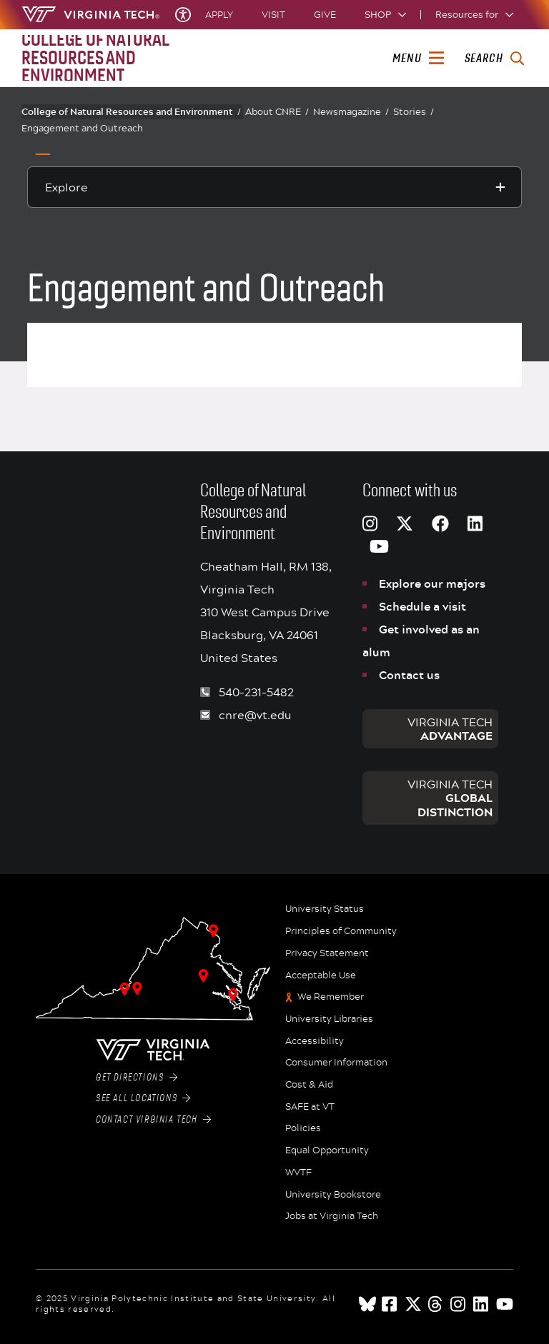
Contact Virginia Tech (153, 1119)
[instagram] (459, 1304)
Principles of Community (341, 931)
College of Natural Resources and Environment (131, 111)
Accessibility (314, 1041)
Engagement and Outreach (82, 128)
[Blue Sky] (367, 1304)
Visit (273, 14)
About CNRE (277, 112)
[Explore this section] (274, 187)
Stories (413, 112)
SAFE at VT (310, 1106)
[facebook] (390, 1304)
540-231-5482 (256, 692)
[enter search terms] (494, 58)
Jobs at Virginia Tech (331, 1216)
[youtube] (504, 1304)
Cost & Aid (309, 1084)
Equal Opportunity (327, 1150)
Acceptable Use (320, 975)
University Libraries (329, 1019)
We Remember (330, 997)
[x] (413, 1304)
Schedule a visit (422, 606)
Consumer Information (336, 1062)
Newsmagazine (351, 112)
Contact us (409, 675)
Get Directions (136, 1077)
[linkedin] (481, 1304)
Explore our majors (432, 583)
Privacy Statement (327, 953)
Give (325, 14)
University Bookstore (333, 1194)
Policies (303, 1128)
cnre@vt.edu (255, 714)
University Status (324, 909)
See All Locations (143, 1098)
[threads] (436, 1304)
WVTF (298, 1172)
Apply (219, 14)
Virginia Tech (450, 729)
